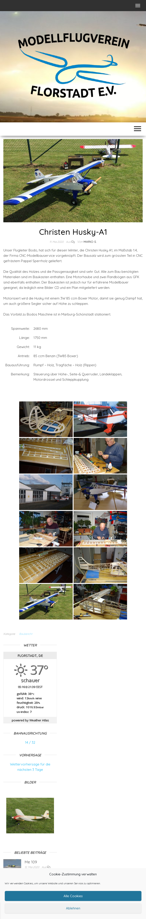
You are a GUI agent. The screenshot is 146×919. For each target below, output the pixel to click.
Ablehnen (73, 908)
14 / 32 (30, 742)
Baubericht (25, 634)
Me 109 (31, 862)
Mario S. (90, 242)
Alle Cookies (73, 896)
